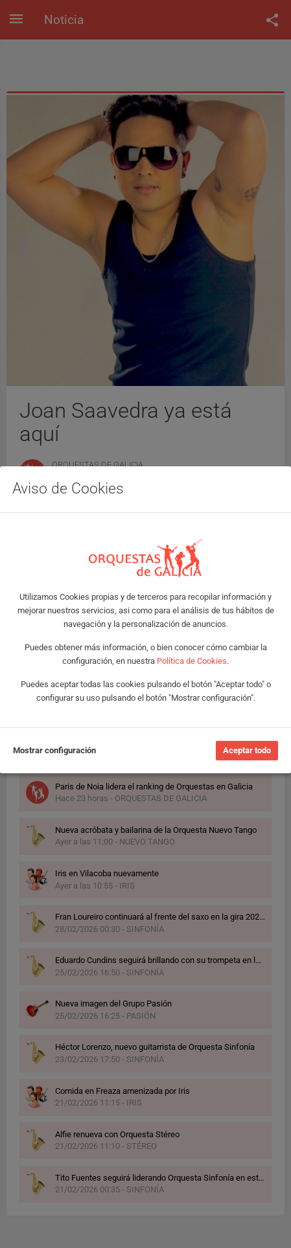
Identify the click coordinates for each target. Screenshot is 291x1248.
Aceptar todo (247, 750)
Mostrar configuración (54, 750)
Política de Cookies (192, 661)
